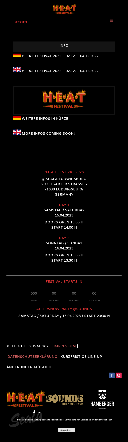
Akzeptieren (66, 430)
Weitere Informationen (102, 420)
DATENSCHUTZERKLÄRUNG (32, 357)
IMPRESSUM (65, 346)
